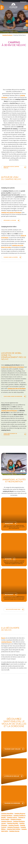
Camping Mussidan (12, 823)
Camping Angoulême (7, 813)
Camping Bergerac (19, 813)
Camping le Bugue (16, 819)
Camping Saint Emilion (13, 829)
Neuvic (3, 638)
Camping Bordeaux (6, 815)
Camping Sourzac (14, 831)
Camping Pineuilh (13, 825)
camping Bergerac (6, 642)
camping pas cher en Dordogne (17, 388)
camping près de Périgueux (9, 411)
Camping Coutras (12, 817)
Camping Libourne (6, 821)
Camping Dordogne (7, 35)
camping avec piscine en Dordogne (11, 212)
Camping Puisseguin (13, 827)
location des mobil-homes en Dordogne (12, 367)
